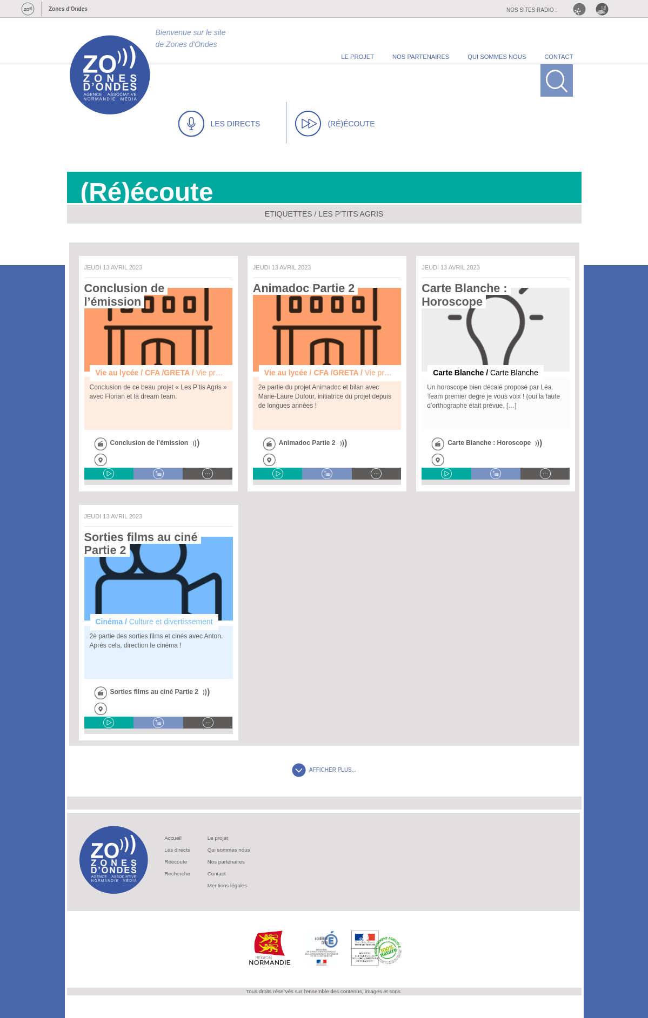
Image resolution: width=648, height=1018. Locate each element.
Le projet (218, 838)
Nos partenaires (226, 862)
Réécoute (175, 862)
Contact (217, 874)
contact (558, 56)
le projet (357, 56)
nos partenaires (420, 56)
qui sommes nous (496, 56)
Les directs (177, 850)
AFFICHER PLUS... (324, 770)
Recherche (177, 874)
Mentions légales (228, 885)
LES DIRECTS (219, 124)
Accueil (173, 838)
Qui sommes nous (229, 850)
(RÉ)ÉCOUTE (335, 124)
